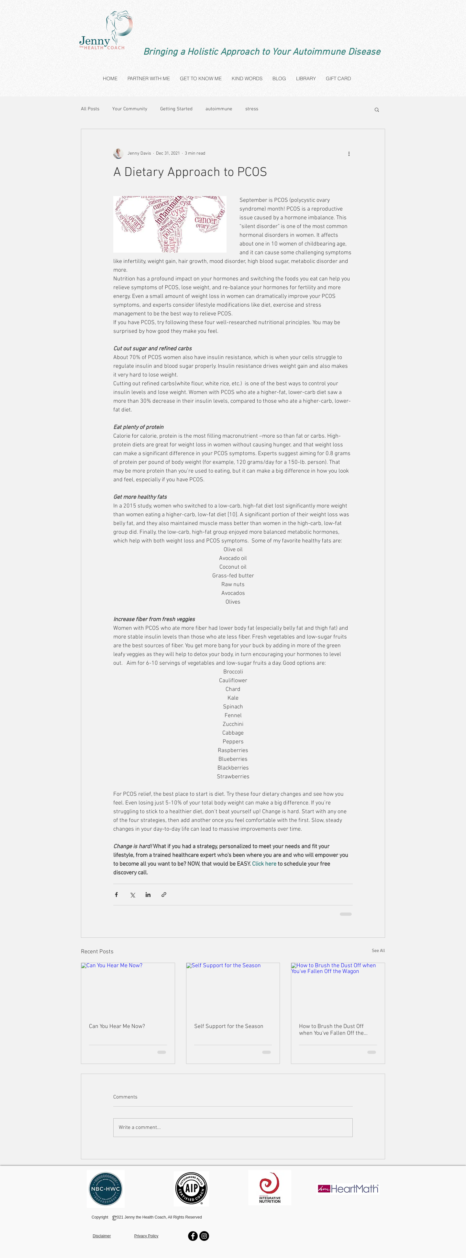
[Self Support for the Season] (233, 989)
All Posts (90, 109)
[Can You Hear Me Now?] (128, 989)
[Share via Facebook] (116, 895)
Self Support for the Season (228, 1026)
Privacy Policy (146, 1236)
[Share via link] (164, 895)
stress (251, 109)
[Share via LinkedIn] (148, 895)
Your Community (129, 109)
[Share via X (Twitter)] (132, 895)
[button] (377, 109)
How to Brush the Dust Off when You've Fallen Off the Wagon (331, 1030)
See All (378, 951)
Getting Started (176, 109)
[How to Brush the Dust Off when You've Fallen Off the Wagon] (338, 989)
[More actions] (349, 154)
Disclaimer (102, 1236)
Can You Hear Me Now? (117, 1026)
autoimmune (218, 109)
